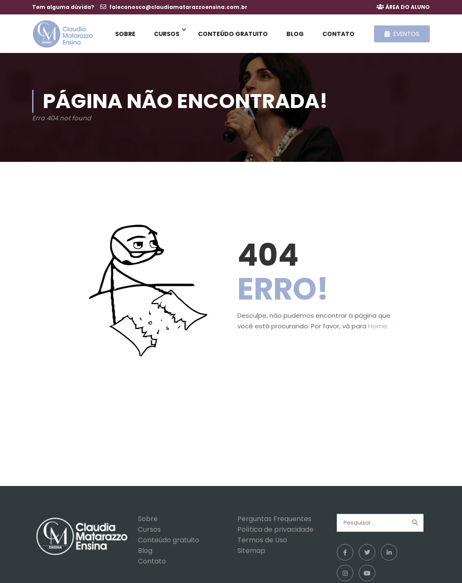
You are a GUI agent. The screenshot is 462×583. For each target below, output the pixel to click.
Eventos (402, 34)
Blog (295, 34)
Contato (338, 34)
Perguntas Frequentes (274, 520)
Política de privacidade (275, 531)
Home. (378, 327)
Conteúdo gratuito (233, 34)
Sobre (125, 34)
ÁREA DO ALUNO (407, 7)
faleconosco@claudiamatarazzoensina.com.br (178, 7)
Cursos (166, 34)
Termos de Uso (262, 542)
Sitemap (251, 552)
